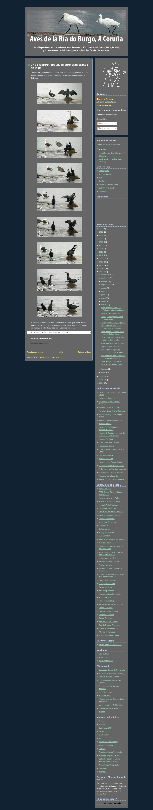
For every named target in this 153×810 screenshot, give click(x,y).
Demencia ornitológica (107, 508)
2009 (101, 265)
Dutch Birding (104, 735)
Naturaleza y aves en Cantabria (111, 512)
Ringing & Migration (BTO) (109, 756)
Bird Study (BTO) (105, 728)
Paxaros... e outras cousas (109, 407)
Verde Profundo (105, 657)
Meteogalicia (104, 171)
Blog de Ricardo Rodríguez (109, 625)
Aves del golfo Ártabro (107, 398)
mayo (103, 298)
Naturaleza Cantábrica (107, 522)
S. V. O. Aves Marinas (107, 598)
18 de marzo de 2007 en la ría (112, 343)
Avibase (102, 712)
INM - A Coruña (105, 174)
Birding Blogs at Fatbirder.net (110, 645)
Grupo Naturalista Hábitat (109, 677)
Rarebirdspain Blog (106, 601)
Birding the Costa (105, 587)
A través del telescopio (107, 632)
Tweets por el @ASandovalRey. (108, 144)
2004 (101, 383)
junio (103, 295)
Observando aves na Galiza (110, 442)
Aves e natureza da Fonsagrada (111, 479)
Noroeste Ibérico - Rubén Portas (111, 466)
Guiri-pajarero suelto (107, 584)
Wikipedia (102, 772)
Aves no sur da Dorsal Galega (110, 462)
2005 (101, 380)
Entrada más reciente (35, 352)
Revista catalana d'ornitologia (110, 752)
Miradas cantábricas (107, 519)
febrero (104, 369)
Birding (101, 731)
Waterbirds (103, 768)
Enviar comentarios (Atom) (48, 357)
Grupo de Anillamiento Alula (109, 628)
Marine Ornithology (106, 745)
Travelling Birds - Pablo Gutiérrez (112, 411)
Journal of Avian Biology (108, 742)
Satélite (102, 181)
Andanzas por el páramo (108, 558)
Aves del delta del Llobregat (109, 594)
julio (103, 291)
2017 (101, 239)
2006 (101, 376)
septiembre (106, 285)
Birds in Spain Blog (106, 591)
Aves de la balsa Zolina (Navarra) (112, 539)
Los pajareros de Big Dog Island (113, 323)
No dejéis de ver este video (111, 365)
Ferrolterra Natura (106, 455)
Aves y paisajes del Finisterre (110, 420)
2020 (101, 229)
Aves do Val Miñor (106, 439)
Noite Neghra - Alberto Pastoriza (111, 473)
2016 (101, 242)
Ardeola (102, 725)
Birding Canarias (105, 618)
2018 (101, 235)
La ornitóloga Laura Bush (111, 361)
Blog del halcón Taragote (108, 622)
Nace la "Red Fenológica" (111, 313)
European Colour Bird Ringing (110, 705)
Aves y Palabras (105, 489)
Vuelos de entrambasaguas (109, 501)
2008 (101, 269)
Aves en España (105, 565)
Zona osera (103, 526)
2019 (101, 232)
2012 (101, 255)
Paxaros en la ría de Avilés (109, 498)
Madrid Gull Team (106, 608)
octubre (104, 281)
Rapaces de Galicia (106, 446)
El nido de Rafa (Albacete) (109, 635)
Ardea (101, 721)
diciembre (105, 275)
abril (103, 301)
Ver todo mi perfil (106, 105)
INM (100, 178)
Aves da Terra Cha (106, 459)
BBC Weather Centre (107, 188)
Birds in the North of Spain (109, 561)
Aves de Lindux (105, 543)
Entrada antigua (84, 352)
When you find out (106, 661)
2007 (101, 272)
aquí (111, 784)
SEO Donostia (104, 536)
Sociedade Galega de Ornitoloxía (112, 670)
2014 (101, 249)
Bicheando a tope (105, 529)
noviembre (105, 278)
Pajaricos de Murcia (106, 615)
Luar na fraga (104, 654)
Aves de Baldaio (105, 424)
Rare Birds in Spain (106, 692)
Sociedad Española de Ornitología (112, 673)
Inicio (61, 352)
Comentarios (104, 128)
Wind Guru (103, 191)
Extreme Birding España (108, 611)
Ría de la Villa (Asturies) (108, 505)
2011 (101, 259)
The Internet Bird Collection (109, 708)
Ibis (100, 738)
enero (103, 372)
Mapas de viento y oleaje (108, 184)
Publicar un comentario (39, 343)
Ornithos (102, 749)
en (111, 803)
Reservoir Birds (105, 696)
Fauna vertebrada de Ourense (110, 476)
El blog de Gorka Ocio (107, 533)
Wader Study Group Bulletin (110, 765)
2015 (101, 245)
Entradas (102, 124)
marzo (104, 305)
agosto (104, 288)
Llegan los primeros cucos (111, 347)
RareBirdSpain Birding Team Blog (112, 604)
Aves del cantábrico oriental (109, 515)
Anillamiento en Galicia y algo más (112, 469)
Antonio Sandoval (106, 99)
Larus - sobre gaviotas (107, 580)
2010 (101, 262)
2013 (101, 252)
